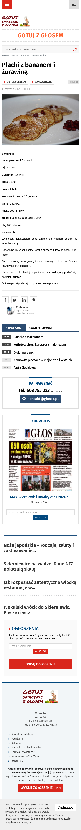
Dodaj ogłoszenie (40, 664)
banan (6, 203)
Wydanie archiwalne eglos (26, 747)
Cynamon (8, 174)
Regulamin (17, 738)
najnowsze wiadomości (33, 55)
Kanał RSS (17, 761)
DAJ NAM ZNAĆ (40, 383)
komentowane (41, 328)
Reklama (16, 743)
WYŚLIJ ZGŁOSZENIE (37, 788)
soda (5, 181)
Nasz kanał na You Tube (25, 756)
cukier (6, 189)
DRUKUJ (74, 82)
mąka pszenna (11, 160)
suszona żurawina (13, 196)
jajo (4, 167)
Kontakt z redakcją (22, 734)
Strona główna (10, 55)
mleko (6, 210)
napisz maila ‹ (22, 310)
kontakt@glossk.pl (40, 399)
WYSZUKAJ (40, 517)
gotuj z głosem (15, 82)
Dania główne (42, 82)
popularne (14, 328)
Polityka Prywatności (23, 752)
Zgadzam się (67, 807)
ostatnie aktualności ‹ (26, 313)
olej (4, 225)
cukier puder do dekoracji (17, 217)
